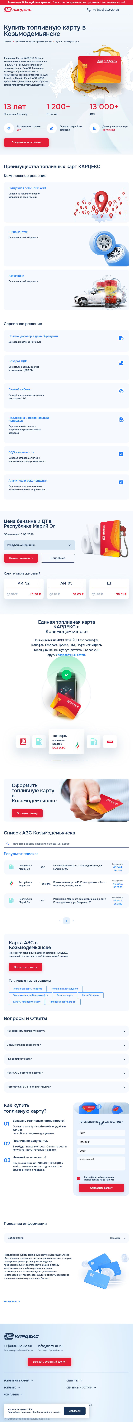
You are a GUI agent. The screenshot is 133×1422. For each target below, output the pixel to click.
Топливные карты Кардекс (27, 988)
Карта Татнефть (90, 995)
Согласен (74, 1411)
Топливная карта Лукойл (64, 988)
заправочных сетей (71, 655)
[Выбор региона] (39, 545)
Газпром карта (65, 995)
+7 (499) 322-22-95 (18, 1346)
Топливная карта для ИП (63, 1001)
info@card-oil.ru (50, 1346)
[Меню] (127, 10)
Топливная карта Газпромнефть (30, 995)
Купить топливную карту (26, 1001)
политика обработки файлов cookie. (41, 1412)
